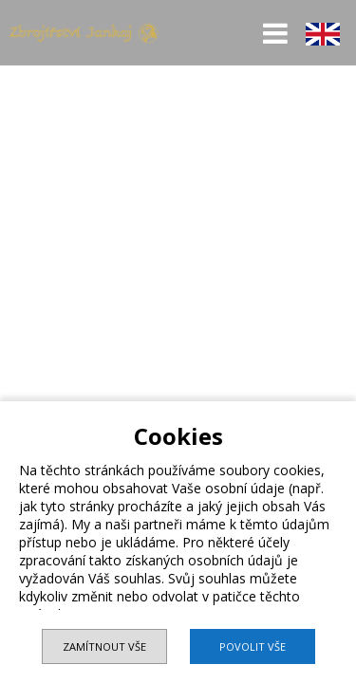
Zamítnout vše (104, 646)
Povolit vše (252, 646)
